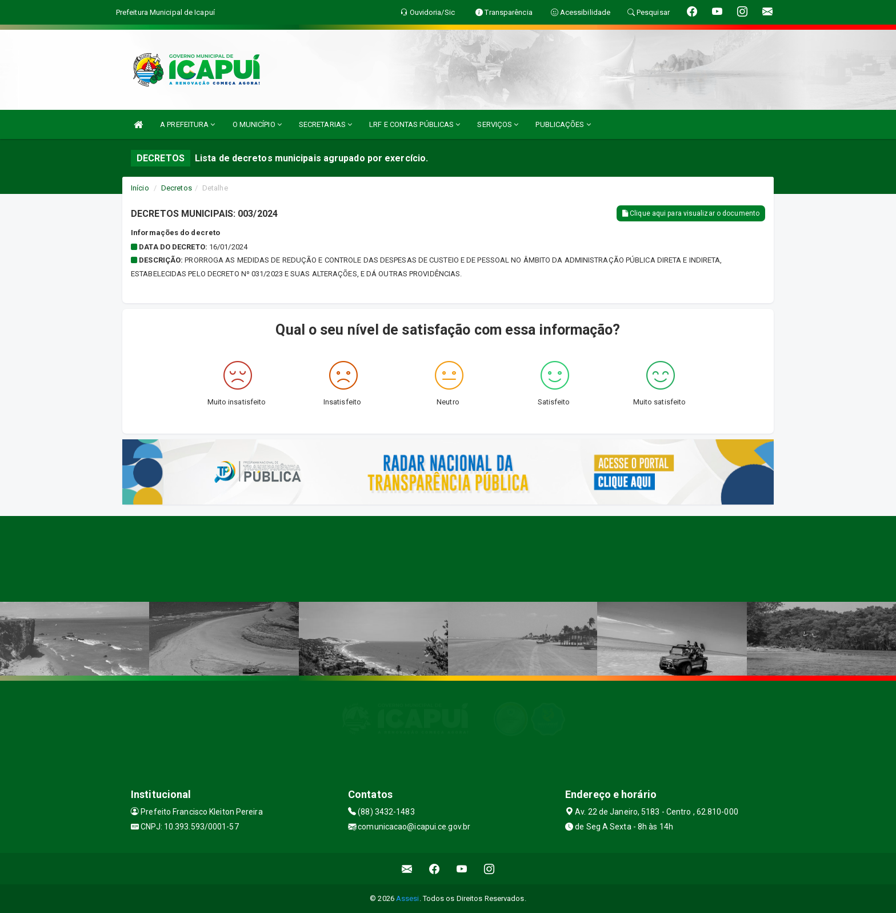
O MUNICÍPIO (257, 124)
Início (140, 188)
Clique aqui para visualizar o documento (690, 213)
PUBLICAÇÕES (562, 124)
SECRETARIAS (325, 124)
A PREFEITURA (187, 124)
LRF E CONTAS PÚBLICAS (414, 124)
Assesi (407, 898)
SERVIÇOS (497, 124)
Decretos (176, 188)
